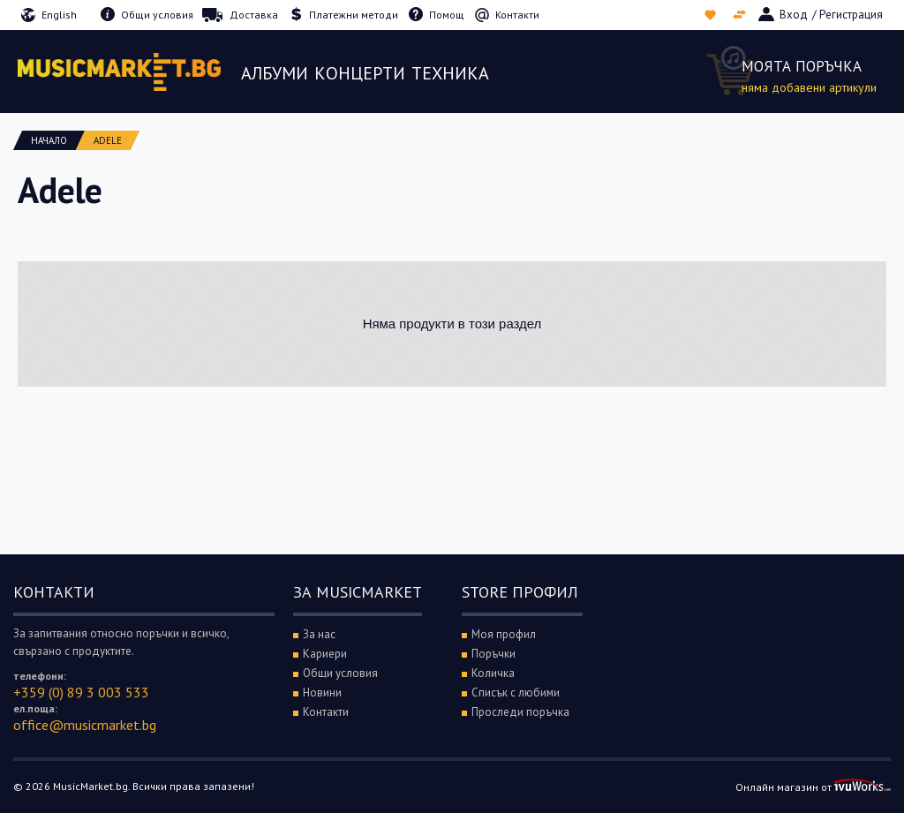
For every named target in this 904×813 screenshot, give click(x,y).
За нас (319, 634)
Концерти (359, 73)
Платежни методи (353, 14)
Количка (493, 673)
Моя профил (503, 634)
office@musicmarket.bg (84, 725)
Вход (794, 14)
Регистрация (851, 14)
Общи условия (157, 14)
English (59, 14)
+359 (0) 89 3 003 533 (81, 692)
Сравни (741, 15)
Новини (322, 692)
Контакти (517, 14)
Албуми (274, 73)
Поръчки (493, 653)
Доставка (254, 14)
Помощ (446, 14)
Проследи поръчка (520, 711)
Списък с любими (712, 15)
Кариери (325, 653)
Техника (450, 73)
